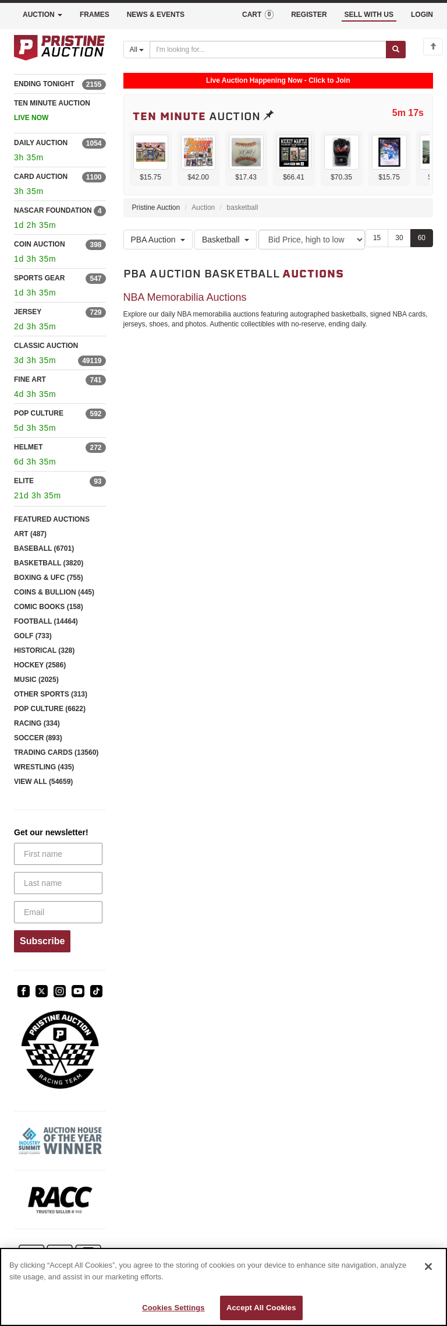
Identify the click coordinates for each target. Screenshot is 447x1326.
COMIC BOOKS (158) (48, 607)
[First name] (58, 854)
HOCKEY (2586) (40, 665)
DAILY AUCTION (41, 143)
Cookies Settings (173, 1307)
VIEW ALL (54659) (43, 782)
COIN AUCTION (39, 244)
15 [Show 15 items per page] (377, 238)
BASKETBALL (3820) (48, 563)
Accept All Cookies (261, 1307)
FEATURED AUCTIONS (52, 519)
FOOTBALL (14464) (46, 621)
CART (258, 14)
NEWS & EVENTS (156, 14)
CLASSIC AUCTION (46, 346)
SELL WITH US (369, 14)
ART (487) (30, 534)
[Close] (428, 1266)
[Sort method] (311, 239)
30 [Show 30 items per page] (399, 238)
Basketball (225, 239)
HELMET (28, 447)
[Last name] (58, 883)
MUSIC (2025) (36, 680)
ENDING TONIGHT (44, 84)
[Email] (58, 912)
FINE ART (30, 379)
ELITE (24, 481)
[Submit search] (396, 49)
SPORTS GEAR (39, 278)
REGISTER (309, 14)
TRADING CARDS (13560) (56, 752)
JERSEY (27, 312)
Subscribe (42, 941)
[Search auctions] (268, 49)
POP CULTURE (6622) (50, 709)
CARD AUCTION (41, 177)
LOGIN (422, 14)
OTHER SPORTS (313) (50, 694)
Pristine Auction (156, 207)
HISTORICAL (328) (44, 650)
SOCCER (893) (38, 738)
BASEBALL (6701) (44, 548)
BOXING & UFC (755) (48, 578)
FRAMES (94, 14)
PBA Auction (158, 239)
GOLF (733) (33, 636)
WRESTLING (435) (44, 767)
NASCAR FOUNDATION (53, 210)
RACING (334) (37, 723)
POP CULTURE (38, 413)
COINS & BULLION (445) (54, 592)
